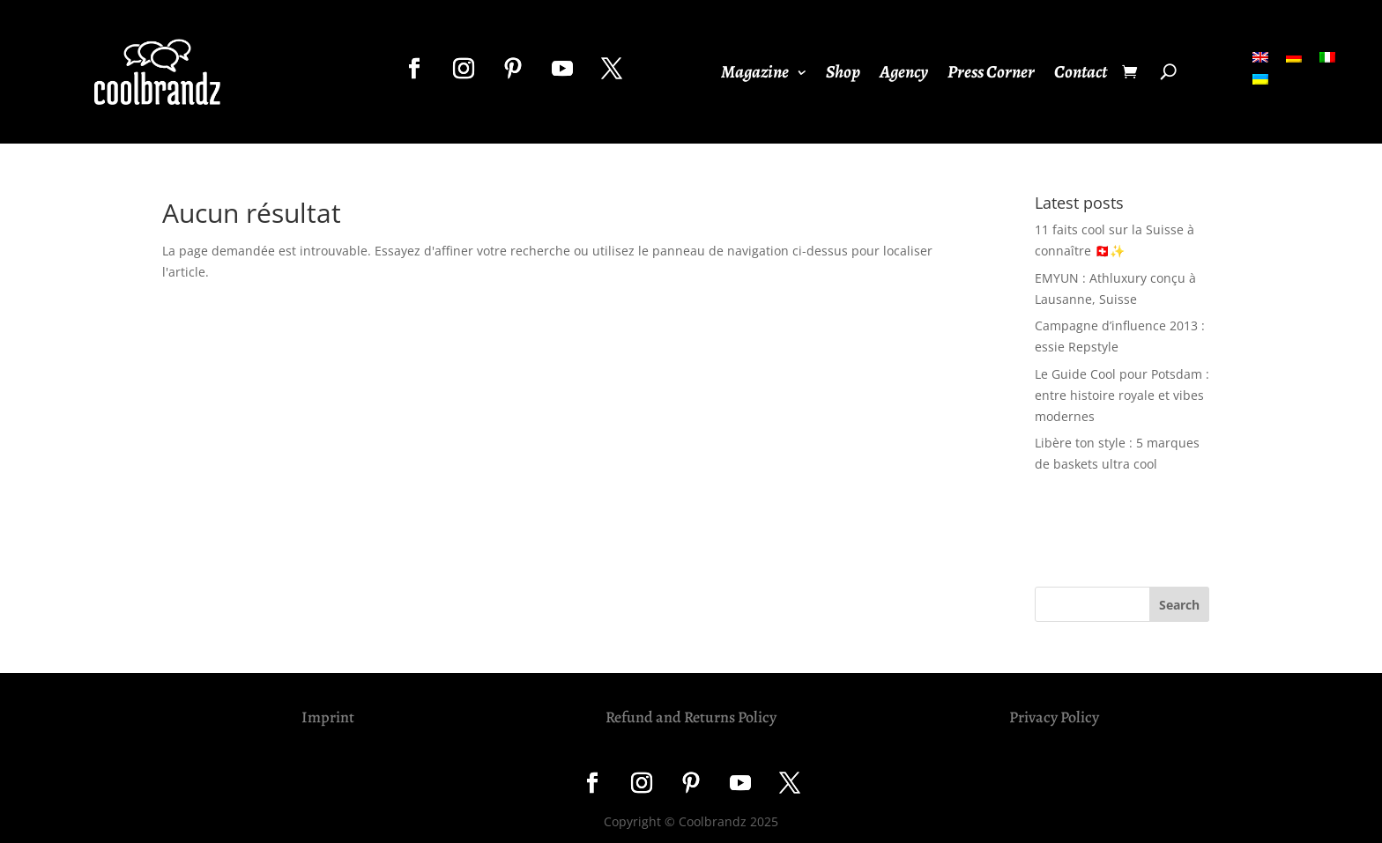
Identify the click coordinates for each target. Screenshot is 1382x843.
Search (1179, 604)
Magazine (755, 75)
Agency (904, 75)
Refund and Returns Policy (691, 717)
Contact (1080, 75)
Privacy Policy (1054, 717)
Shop (843, 75)
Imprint (327, 717)
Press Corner (991, 75)
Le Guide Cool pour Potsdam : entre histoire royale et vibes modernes (1122, 395)
